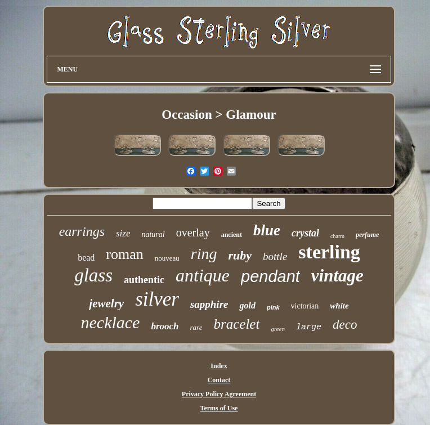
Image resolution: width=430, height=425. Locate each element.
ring (204, 253)
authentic (144, 279)
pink (273, 307)
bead (86, 257)
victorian (305, 306)
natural (152, 234)
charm (337, 236)
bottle (275, 256)
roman (124, 254)
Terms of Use (219, 408)
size (123, 233)
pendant (270, 276)
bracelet (236, 324)
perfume (367, 235)
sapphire (209, 304)
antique (203, 275)
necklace (110, 322)
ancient (231, 235)
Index (218, 366)
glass (93, 275)
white (339, 305)
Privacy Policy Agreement (219, 394)
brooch (164, 326)
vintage (337, 275)
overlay (193, 232)
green (278, 328)
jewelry (106, 303)
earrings (82, 231)
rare (196, 327)
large (308, 327)
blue (266, 230)
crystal (305, 233)
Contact (219, 380)
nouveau (167, 258)
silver (157, 299)
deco (345, 324)
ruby (240, 255)
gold (247, 305)
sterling (329, 251)
